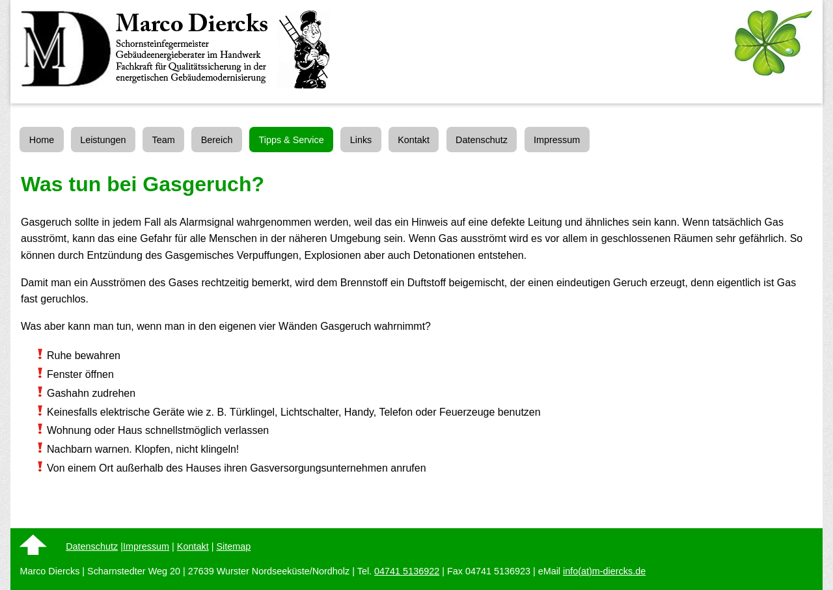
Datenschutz (482, 140)
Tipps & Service (290, 140)
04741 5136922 (406, 571)
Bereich (217, 140)
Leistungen (103, 140)
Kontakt (414, 140)
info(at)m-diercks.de (604, 571)
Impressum (557, 140)
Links (361, 140)
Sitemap (233, 546)
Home (41, 140)
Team (163, 140)
